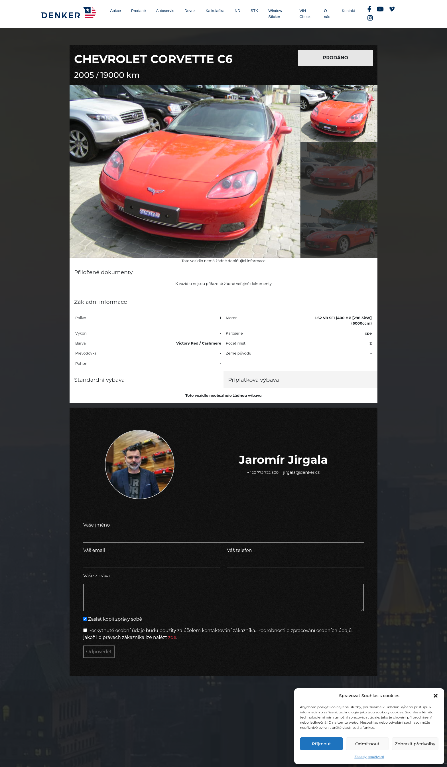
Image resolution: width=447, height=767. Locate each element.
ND (237, 11)
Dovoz (190, 11)
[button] (435, 696)
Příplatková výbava (253, 379)
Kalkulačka (215, 11)
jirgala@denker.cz (301, 472)
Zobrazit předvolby (415, 743)
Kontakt (348, 11)
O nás (327, 14)
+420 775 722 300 (263, 472)
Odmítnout (367, 743)
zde (172, 637)
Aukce (115, 11)
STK (254, 11)
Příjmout (321, 743)
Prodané (138, 11)
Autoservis (165, 11)
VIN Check (305, 14)
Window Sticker (275, 14)
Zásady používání (369, 756)
